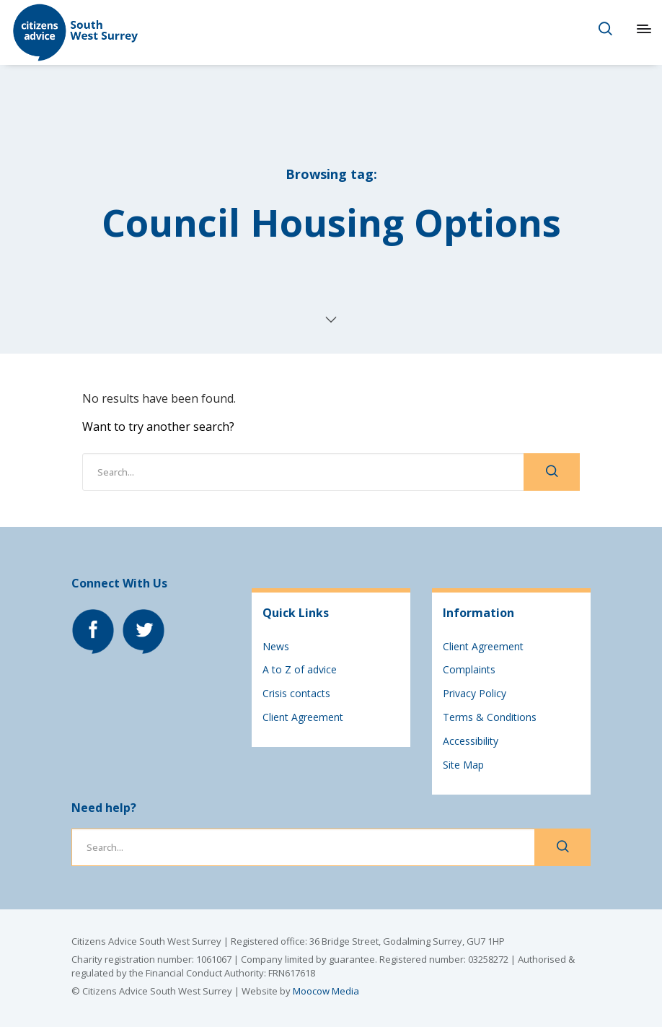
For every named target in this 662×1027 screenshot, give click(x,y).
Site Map (463, 765)
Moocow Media (326, 990)
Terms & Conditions (490, 717)
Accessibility (470, 741)
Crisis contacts (296, 693)
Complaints (469, 669)
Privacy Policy (474, 693)
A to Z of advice (299, 669)
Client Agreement (302, 717)
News (275, 646)
